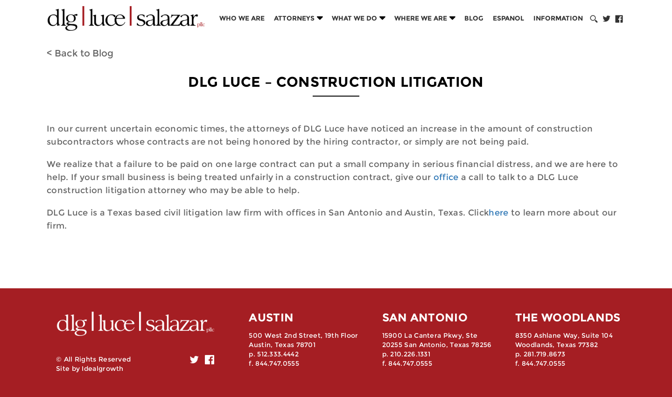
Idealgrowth (102, 368)
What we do (354, 18)
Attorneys (294, 18)
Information (558, 18)
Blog (473, 18)
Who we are (242, 18)
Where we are (420, 18)
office (446, 177)
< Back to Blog (80, 53)
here (498, 213)
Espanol (508, 18)
